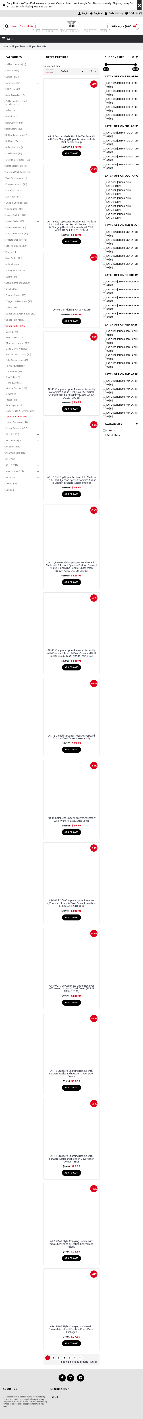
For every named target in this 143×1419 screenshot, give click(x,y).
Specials (9, 489)
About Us (55, 1397)
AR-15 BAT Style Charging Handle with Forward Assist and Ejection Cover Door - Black (71, 1244)
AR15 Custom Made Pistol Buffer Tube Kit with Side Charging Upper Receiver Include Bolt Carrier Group (71, 139)
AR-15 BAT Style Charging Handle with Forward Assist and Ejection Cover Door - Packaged (71, 1329)
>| (80, 1357)
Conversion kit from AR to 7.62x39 (72, 309)
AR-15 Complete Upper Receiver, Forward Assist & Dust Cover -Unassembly (71, 737)
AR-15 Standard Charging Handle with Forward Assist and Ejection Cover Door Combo (71, 1073)
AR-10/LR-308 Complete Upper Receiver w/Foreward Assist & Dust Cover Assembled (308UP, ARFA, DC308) (71, 903)
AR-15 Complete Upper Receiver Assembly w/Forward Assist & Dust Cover (72, 819)
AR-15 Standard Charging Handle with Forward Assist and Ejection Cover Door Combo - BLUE (71, 1159)
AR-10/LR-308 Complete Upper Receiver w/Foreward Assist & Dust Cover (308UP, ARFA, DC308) (71, 988)
